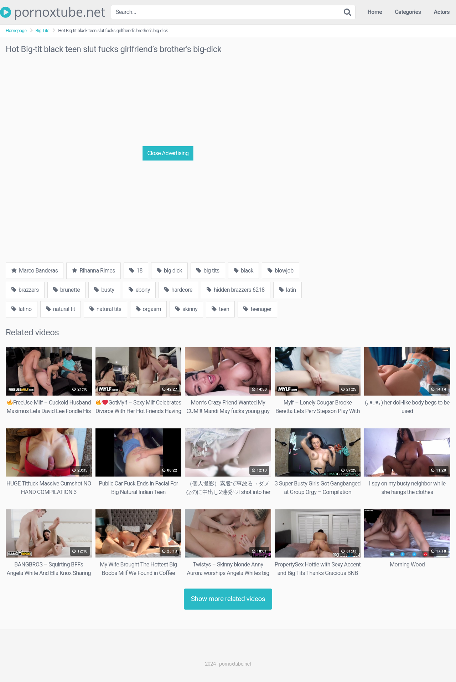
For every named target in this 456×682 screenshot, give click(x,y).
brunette (66, 289)
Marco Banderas (34, 270)
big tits (207, 270)
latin (287, 289)
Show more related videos (228, 599)
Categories (408, 12)
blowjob (280, 270)
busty (104, 289)
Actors (442, 12)
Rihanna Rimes (93, 270)
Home (375, 12)
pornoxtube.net (52, 12)
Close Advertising (167, 153)
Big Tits (43, 30)
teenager (257, 309)
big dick (169, 270)
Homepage (16, 30)
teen (220, 309)
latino (21, 309)
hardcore (178, 289)
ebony (139, 289)
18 (135, 270)
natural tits (105, 309)
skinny (186, 309)
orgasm (148, 309)
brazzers (25, 289)
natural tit (60, 309)
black (244, 270)
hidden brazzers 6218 (236, 289)
